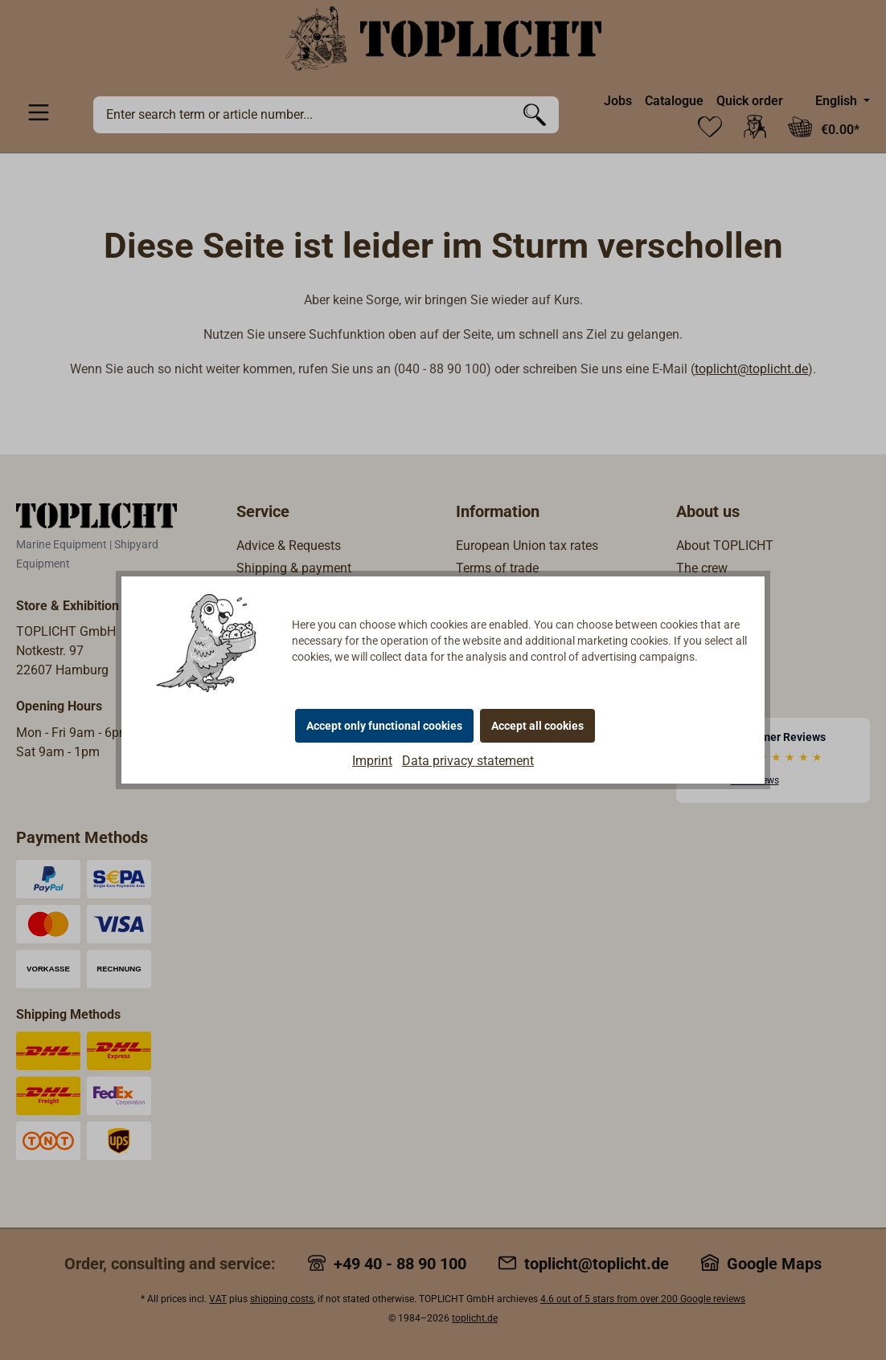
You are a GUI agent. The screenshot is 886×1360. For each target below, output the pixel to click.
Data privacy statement (468, 760)
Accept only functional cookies (384, 725)
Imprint (372, 760)
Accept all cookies (537, 725)
